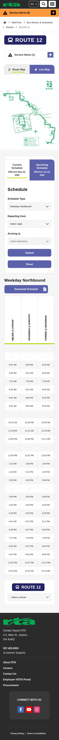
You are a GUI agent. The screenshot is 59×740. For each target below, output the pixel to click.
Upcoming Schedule (42, 170)
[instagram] (37, 709)
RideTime (17, 22)
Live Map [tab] (44, 69)
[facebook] (21, 709)
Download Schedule (26, 289)
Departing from (17, 216)
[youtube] (29, 709)
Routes (10, 27)
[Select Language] (34, 3)
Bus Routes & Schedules (40, 22)
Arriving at (14, 233)
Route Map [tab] (18, 69)
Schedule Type (16, 198)
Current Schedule (17, 170)
